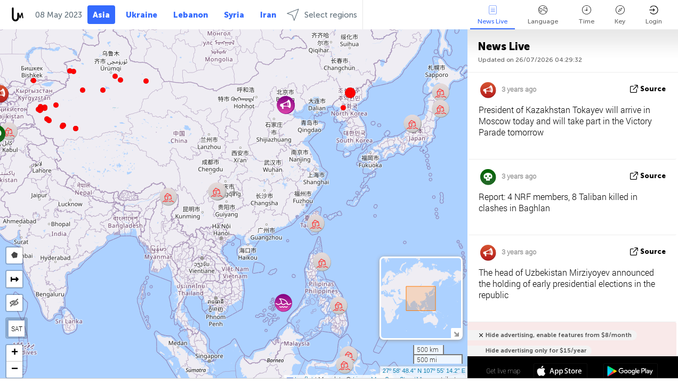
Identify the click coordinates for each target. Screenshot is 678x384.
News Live (492, 15)
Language (543, 15)
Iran (268, 15)
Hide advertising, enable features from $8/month (559, 335)
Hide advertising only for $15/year (536, 350)
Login (653, 15)
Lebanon (190, 15)
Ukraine (141, 15)
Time (586, 15)
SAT (16, 328)
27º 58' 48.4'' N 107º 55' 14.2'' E (424, 370)
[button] (62, 126)
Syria (234, 15)
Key (620, 15)
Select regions (322, 15)
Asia (101, 15)
